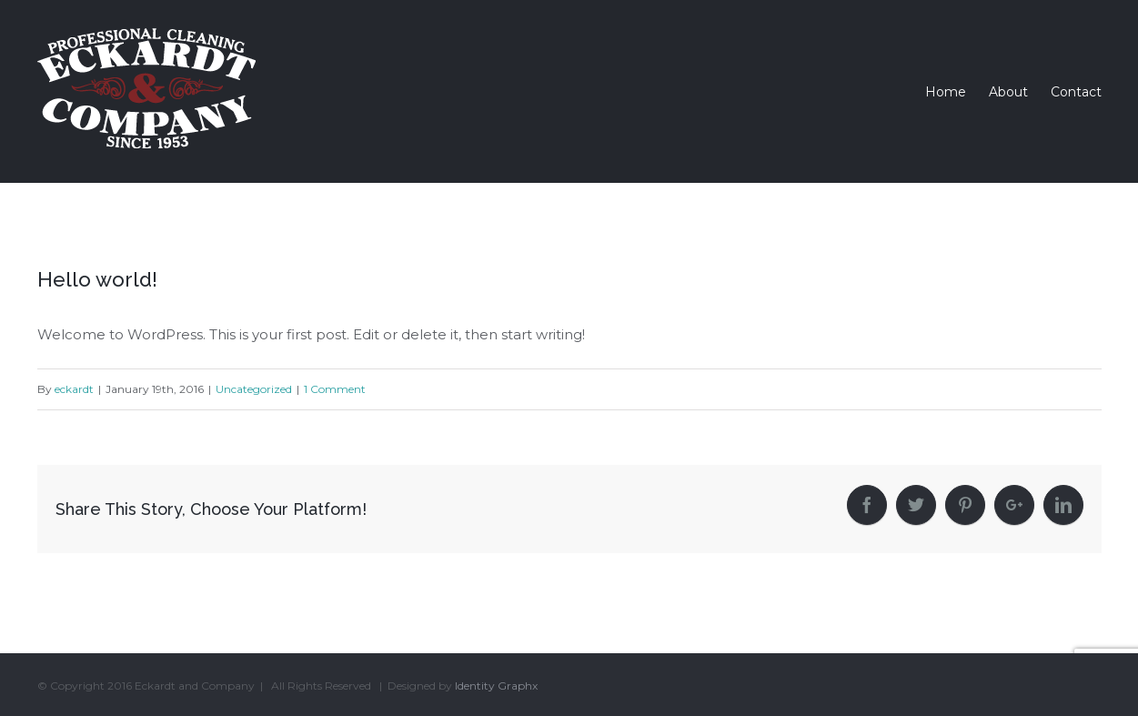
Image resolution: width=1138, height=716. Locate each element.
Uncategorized (254, 389)
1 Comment (335, 389)
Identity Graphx (496, 685)
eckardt (74, 389)
